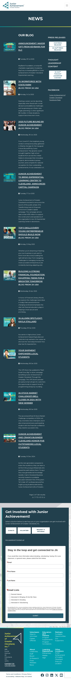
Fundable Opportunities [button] (60, 635)
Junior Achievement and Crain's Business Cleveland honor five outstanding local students (31, 441)
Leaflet (50, 626)
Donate (11, 530)
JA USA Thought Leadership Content (57, 75)
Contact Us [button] (9, 664)
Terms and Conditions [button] (13, 674)
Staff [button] (31, 654)
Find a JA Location (58, 662)
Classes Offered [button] (33, 639)
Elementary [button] (46, 653)
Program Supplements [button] (47, 638)
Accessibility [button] (10, 676)
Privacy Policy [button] (26, 674)
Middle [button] (44, 655)
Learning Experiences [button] (47, 650)
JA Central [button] (28, 676)
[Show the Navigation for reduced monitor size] (67, 5)
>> (44, 497)
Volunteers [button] (34, 632)
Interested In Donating (18, 600)
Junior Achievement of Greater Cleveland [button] (60, 656)
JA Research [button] (34, 658)
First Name (11, 571)
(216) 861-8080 (10, 666)
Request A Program (41, 530)
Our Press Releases (58, 44)
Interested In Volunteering (19, 602)
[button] (43, 675)
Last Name (11, 580)
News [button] (32, 665)
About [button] (32, 649)
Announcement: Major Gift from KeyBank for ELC (31, 46)
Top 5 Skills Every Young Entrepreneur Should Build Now (30, 231)
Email (10, 562)
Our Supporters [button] (59, 639)
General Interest (16, 594)
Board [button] (32, 656)
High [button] (44, 658)
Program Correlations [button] (46, 643)
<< (33, 497)
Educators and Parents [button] (46, 633)
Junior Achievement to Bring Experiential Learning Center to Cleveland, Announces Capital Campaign (31, 180)
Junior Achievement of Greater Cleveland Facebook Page (57, 97)
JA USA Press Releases (57, 49)
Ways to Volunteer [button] (33, 635)
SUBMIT (35, 615)
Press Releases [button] (33, 662)
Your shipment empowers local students (28, 353)
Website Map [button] (19, 676)
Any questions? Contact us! (14, 540)
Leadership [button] (34, 651)
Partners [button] (58, 632)
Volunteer (24, 530)
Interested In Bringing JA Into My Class (24, 597)
